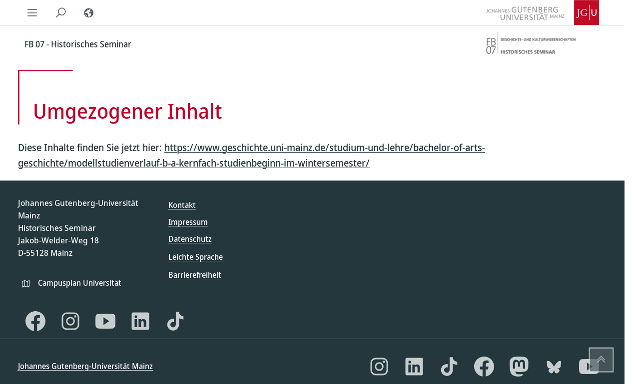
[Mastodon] (519, 367)
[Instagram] (70, 321)
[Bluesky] (554, 367)
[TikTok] (175, 321)
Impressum (188, 221)
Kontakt (182, 204)
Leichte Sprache (195, 256)
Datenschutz (190, 238)
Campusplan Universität (79, 282)
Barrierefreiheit (194, 274)
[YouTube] (105, 321)
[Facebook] (35, 321)
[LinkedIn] (140, 321)
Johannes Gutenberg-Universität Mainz (85, 366)
